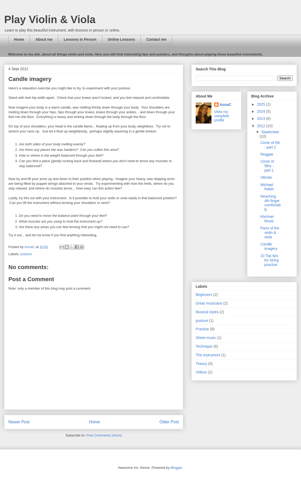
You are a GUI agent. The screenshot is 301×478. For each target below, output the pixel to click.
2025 (261, 104)
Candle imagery (268, 246)
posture (26, 254)
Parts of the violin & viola (269, 232)
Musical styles (207, 312)
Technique (204, 346)
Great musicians (209, 303)
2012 (261, 126)
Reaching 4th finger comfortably (270, 203)
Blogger (176, 468)
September (270, 132)
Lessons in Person (80, 39)
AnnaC (225, 104)
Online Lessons (121, 39)
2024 (261, 111)
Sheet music (206, 338)
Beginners (204, 294)
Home (19, 39)
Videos (201, 372)
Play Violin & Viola (50, 19)
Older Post (169, 422)
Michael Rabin (267, 187)
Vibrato (266, 177)
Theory (201, 364)
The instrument (208, 355)
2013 (261, 118)
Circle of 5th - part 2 (270, 145)
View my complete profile (221, 116)
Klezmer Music (267, 218)
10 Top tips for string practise (269, 260)
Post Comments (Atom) (104, 435)
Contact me (156, 39)
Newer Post (19, 422)
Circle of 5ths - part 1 (267, 165)
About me (44, 39)
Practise (202, 329)
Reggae (266, 154)
